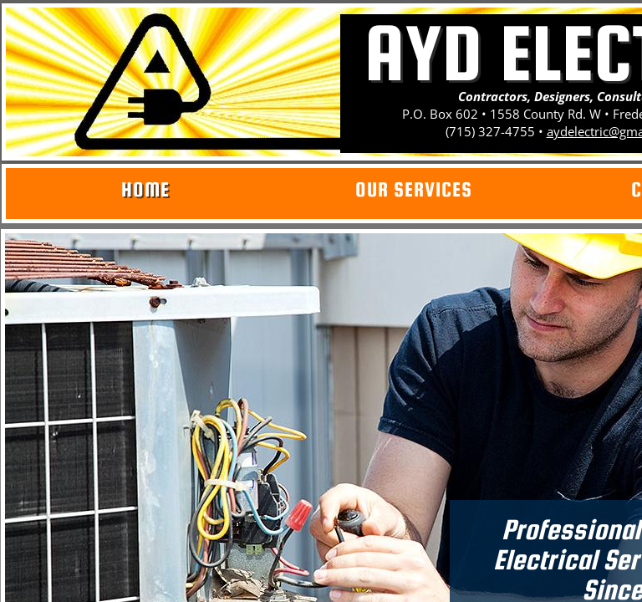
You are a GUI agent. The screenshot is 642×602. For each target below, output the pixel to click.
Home (145, 189)
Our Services (413, 189)
